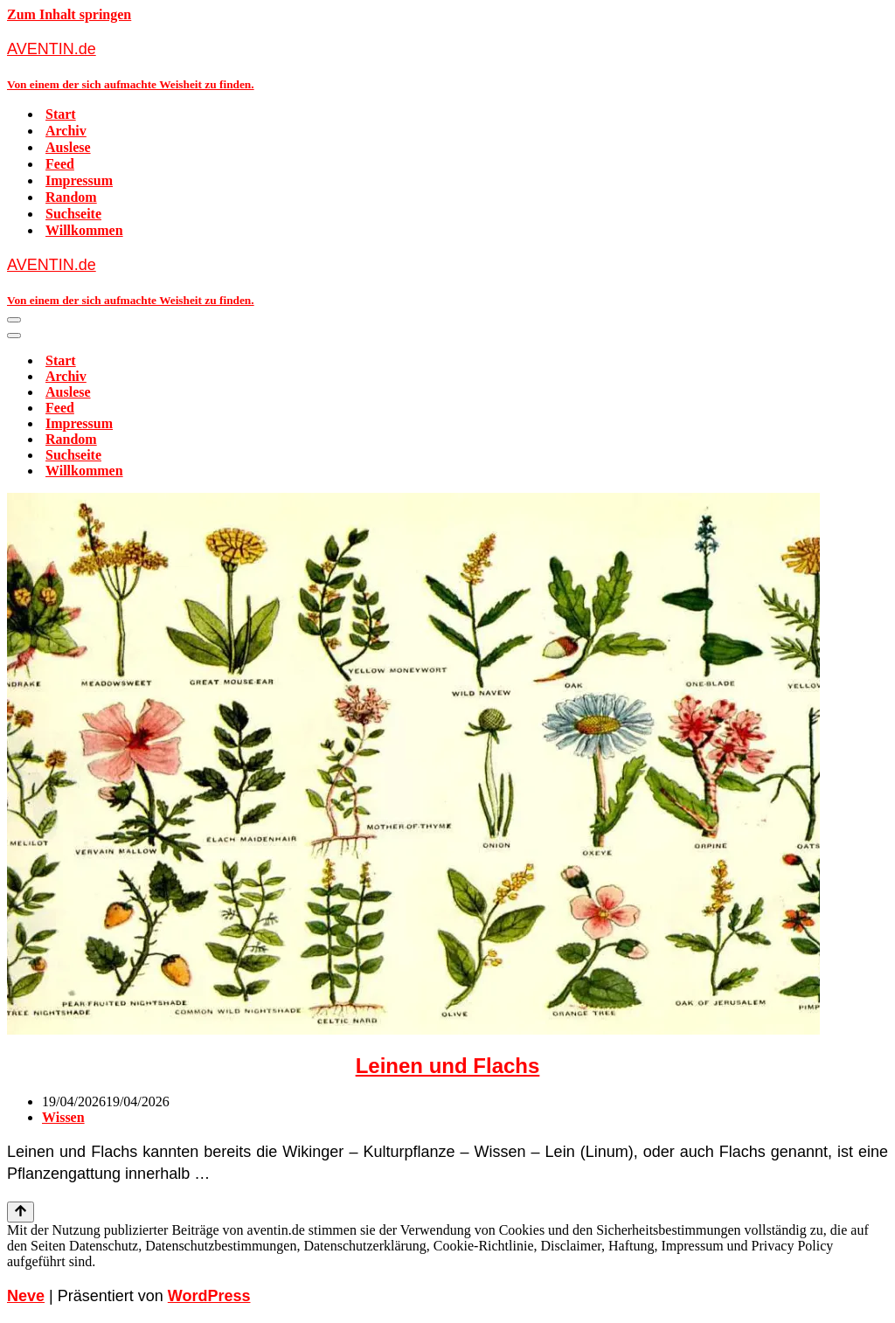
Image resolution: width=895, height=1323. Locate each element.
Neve (26, 1296)
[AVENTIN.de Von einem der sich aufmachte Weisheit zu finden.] (447, 65)
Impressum (79, 180)
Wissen (63, 1117)
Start (60, 114)
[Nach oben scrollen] (20, 1212)
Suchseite (73, 213)
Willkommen (84, 230)
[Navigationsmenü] (14, 319)
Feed (59, 163)
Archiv (66, 130)
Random (71, 197)
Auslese (68, 147)
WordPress (209, 1296)
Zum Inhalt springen (69, 14)
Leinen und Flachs (448, 1065)
